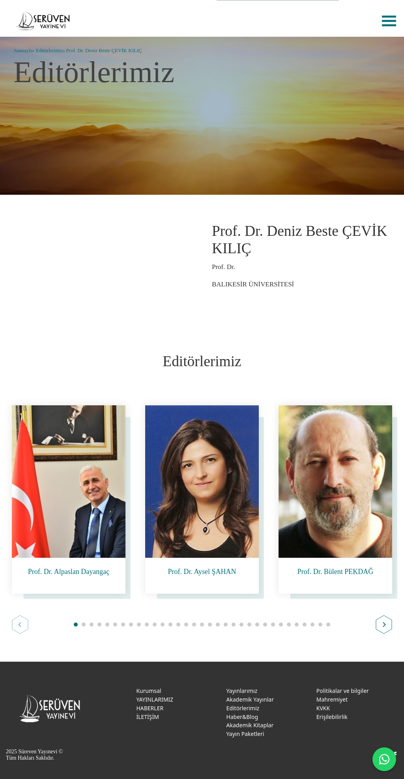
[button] (76, 625)
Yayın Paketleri (245, 734)
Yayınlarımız (242, 690)
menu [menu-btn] (389, 20)
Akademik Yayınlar (250, 699)
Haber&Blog (242, 717)
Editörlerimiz (49, 50)
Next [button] (384, 624)
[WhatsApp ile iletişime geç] (384, 759)
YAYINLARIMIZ (154, 699)
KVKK (323, 708)
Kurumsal (148, 690)
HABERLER (149, 708)
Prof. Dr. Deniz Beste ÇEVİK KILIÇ (104, 50)
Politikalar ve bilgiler (342, 690)
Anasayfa (23, 50)
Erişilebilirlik (332, 717)
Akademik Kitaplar (250, 725)
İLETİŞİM (147, 717)
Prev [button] (20, 624)
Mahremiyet (332, 699)
